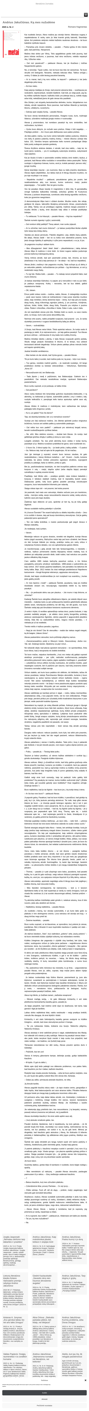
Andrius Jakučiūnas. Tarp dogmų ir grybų (73, 1277)
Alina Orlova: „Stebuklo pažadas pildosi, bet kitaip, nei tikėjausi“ (43, 1320)
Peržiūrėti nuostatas (44, 1405)
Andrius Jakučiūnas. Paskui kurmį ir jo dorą (72, 1238)
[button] (85, 1380)
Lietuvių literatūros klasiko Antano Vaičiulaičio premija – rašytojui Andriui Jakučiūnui (13, 1281)
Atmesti (44, 1399)
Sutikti (44, 1393)
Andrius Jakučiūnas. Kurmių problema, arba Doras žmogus (72, 1320)
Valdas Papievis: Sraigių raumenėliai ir (15, 1356)
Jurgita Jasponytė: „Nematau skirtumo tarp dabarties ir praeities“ (14, 1239)
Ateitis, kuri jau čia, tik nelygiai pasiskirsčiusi (72, 1355)
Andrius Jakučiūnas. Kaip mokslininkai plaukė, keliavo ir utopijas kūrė (44, 1239)
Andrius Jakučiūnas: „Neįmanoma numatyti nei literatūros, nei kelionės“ (43, 1358)
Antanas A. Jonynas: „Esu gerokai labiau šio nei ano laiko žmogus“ (13, 1320)
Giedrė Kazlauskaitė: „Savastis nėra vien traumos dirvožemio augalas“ (42, 1279)
